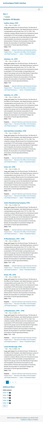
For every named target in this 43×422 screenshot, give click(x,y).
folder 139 (7, 398)
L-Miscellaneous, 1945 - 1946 (14, 311)
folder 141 (7, 403)
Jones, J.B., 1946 (9, 167)
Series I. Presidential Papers (28, 54)
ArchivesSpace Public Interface (14, 3)
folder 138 (7, 395)
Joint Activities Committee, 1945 (15, 131)
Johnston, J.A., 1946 (11, 95)
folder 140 (7, 400)
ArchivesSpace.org (24, 418)
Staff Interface (11, 418)
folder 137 (7, 392)
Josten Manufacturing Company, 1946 (17, 203)
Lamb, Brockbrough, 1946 (13, 347)
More (5, 406)
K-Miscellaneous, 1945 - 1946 (14, 239)
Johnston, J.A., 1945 (11, 59)
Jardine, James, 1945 (11, 23)
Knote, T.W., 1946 (10, 275)
